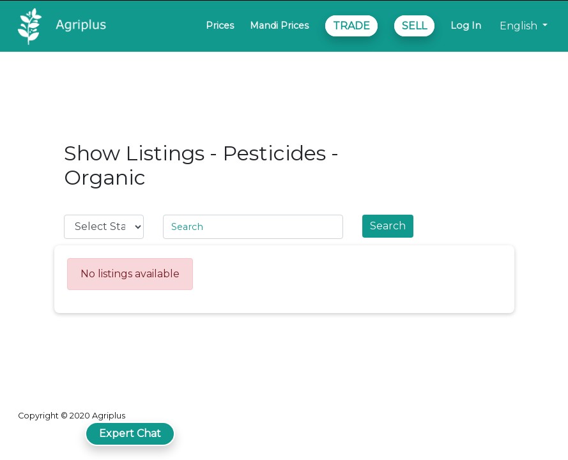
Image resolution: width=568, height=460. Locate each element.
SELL (414, 26)
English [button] (520, 26)
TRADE (351, 26)
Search (388, 226)
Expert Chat (130, 433)
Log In (465, 25)
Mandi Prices (279, 25)
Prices (220, 25)
